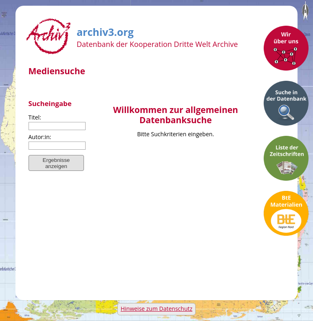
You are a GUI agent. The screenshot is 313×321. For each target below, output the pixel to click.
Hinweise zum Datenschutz (156, 308)
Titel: (35, 117)
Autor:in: (40, 137)
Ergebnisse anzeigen (56, 163)
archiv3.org (105, 30)
